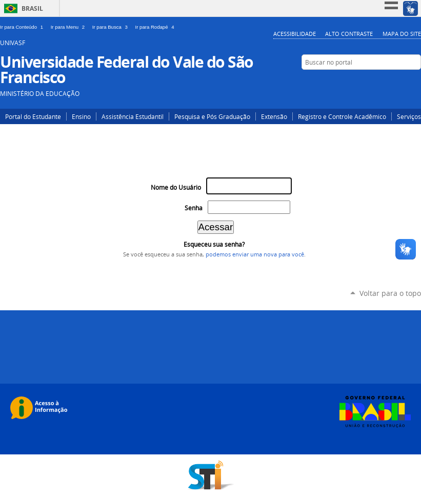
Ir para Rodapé (155, 27)
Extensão (274, 116)
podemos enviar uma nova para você (255, 254)
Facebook (399, 82)
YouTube (383, 82)
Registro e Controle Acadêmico (342, 116)
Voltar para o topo (390, 293)
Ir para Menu (69, 27)
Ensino (81, 116)
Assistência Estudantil (133, 116)
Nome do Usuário (176, 187)
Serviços (409, 116)
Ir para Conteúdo (23, 27)
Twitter (368, 82)
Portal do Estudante (33, 116)
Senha (194, 208)
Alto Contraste (349, 33)
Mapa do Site (402, 33)
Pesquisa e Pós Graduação (212, 116)
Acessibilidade (294, 33)
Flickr (414, 82)
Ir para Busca (111, 27)
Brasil (32, 8)
